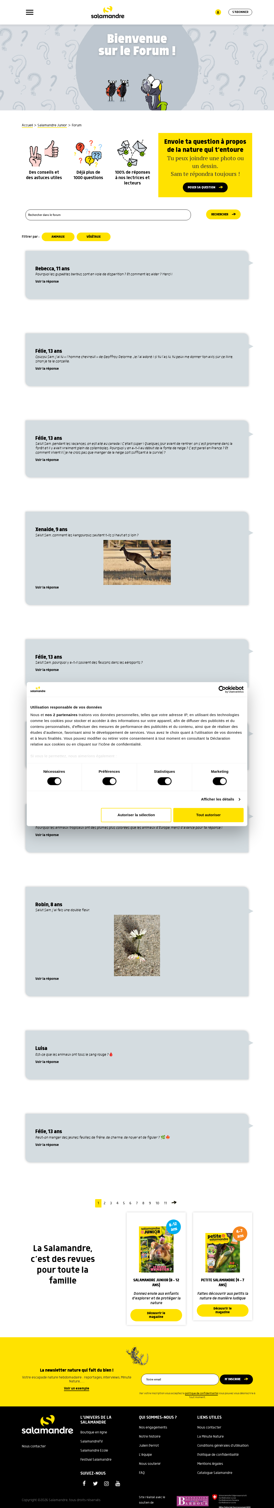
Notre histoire (150, 1439)
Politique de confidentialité (218, 1457)
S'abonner (239, 12)
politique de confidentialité (201, 1396)
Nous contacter (34, 1449)
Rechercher (219, 217)
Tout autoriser (208, 815)
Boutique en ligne (93, 1435)
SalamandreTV (91, 1444)
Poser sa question (201, 188)
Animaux (58, 239)
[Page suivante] (174, 1205)
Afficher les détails (217, 799)
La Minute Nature (210, 1439)
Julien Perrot (149, 1448)
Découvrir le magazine (156, 1318)
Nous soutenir (150, 1467)
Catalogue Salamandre (214, 1476)
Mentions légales (210, 1467)
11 (165, 1205)
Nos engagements (153, 1430)
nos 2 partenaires (61, 715)
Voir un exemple (76, 1391)
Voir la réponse (47, 284)
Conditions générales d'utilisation (223, 1448)
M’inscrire (232, 1382)
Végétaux (94, 239)
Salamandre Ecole (94, 1453)
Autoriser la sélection (136, 815)
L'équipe (145, 1457)
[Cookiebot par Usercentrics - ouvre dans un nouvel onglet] (222, 689)
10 (157, 1205)
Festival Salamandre (96, 1462)
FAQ (142, 1476)
